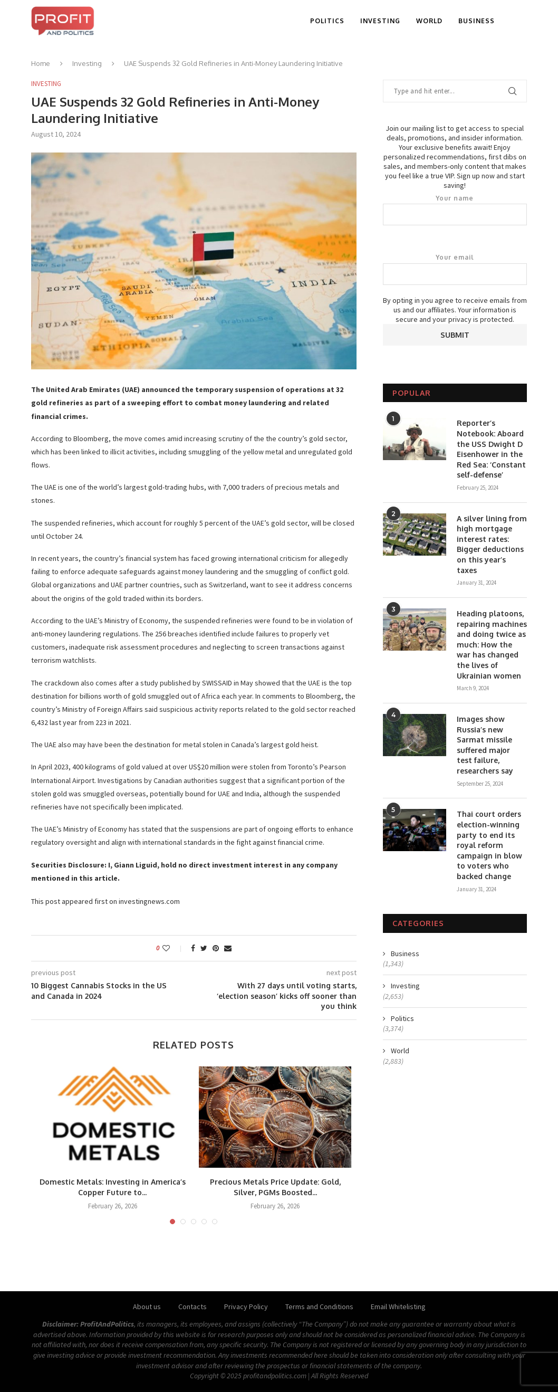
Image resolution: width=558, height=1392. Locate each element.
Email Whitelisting (398, 1306)
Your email (455, 269)
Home (40, 63)
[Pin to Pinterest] (216, 948)
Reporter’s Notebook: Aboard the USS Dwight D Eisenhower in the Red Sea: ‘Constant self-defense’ (491, 448)
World (429, 21)
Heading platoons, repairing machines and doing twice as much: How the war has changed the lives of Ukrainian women (492, 644)
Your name (455, 210)
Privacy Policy (246, 1306)
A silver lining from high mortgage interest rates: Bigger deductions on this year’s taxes (492, 544)
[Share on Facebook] (193, 948)
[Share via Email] (228, 948)
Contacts (192, 1306)
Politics (327, 21)
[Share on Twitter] (203, 948)
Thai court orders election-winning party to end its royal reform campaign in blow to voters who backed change (489, 845)
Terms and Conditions (319, 1306)
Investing (380, 21)
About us (147, 1306)
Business (476, 21)
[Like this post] (173, 948)
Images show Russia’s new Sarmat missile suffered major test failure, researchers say (485, 744)
